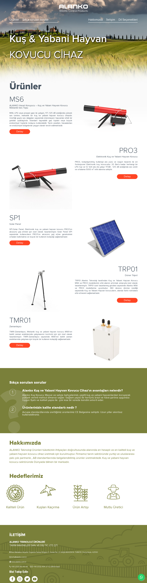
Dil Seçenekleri (128, 19)
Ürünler (14, 19)
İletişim (110, 19)
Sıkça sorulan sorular (36, 19)
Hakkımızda (95, 19)
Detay (19, 131)
